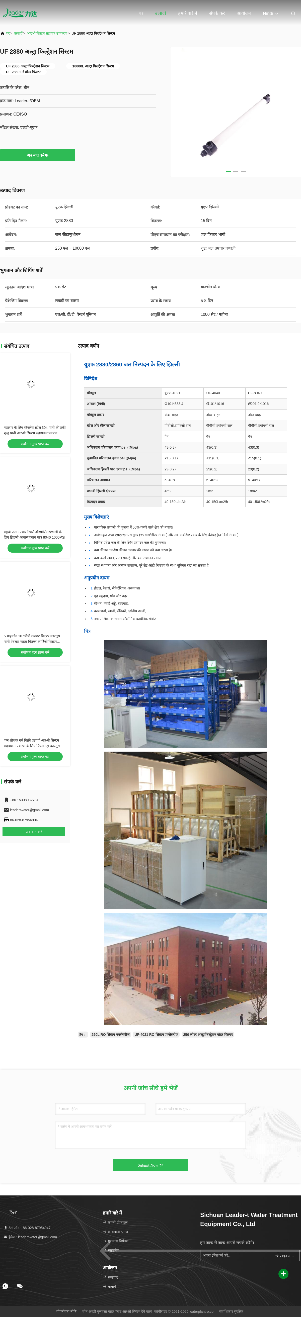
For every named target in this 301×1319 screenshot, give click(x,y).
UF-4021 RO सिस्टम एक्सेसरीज (156, 1035)
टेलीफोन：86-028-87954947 (27, 1228)
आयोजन (244, 13)
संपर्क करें (217, 13)
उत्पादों (160, 13)
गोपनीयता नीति (66, 1311)
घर (141, 13)
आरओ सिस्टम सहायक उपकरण (47, 33)
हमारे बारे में (187, 13)
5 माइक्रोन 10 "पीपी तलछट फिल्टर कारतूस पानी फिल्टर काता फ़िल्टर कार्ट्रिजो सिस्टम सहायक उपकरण (32, 641)
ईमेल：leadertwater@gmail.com (30, 1237)
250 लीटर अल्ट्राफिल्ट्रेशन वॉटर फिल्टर (208, 1035)
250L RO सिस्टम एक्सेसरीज (110, 1035)
